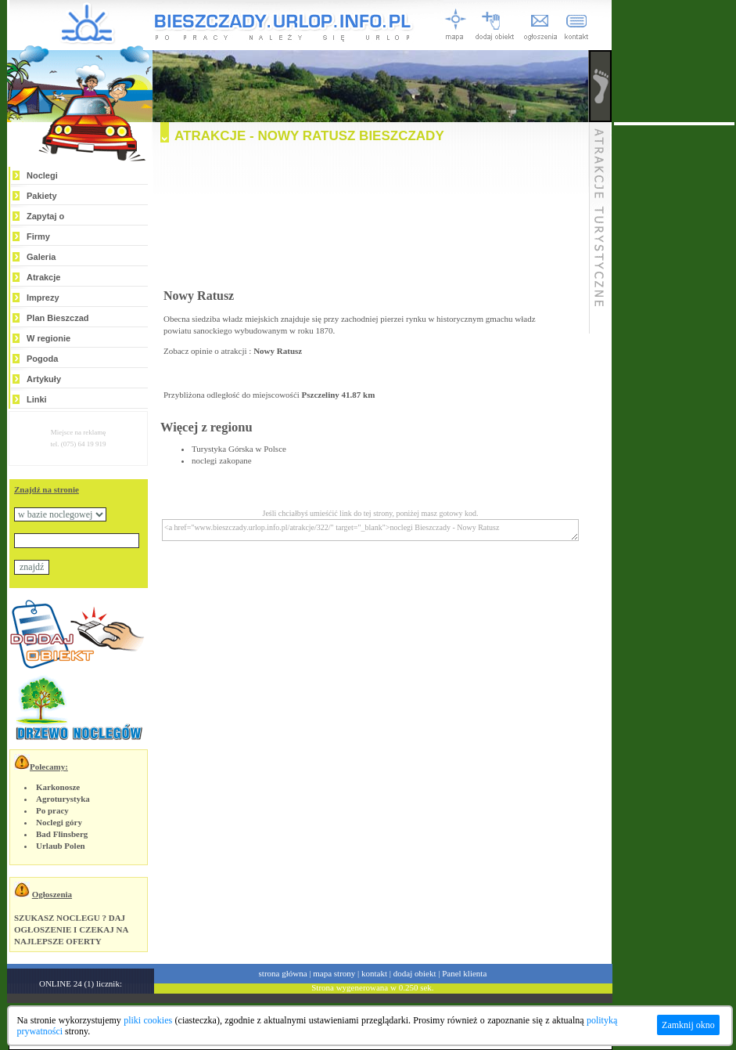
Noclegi (42, 175)
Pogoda (42, 358)
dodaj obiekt (414, 973)
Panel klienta (464, 973)
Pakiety (42, 195)
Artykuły (44, 379)
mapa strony (334, 973)
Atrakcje (43, 277)
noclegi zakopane (222, 460)
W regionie (48, 338)
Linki (37, 399)
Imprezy (43, 297)
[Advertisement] (370, 220)
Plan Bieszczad (57, 318)
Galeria (41, 257)
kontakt (374, 973)
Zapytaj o (45, 216)
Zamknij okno (688, 1024)
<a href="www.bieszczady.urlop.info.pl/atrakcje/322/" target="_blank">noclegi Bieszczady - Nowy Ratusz (370, 530)
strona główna (283, 973)
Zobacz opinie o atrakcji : (232, 350)
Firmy (38, 236)
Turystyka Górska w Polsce (239, 448)
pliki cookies (148, 1020)
